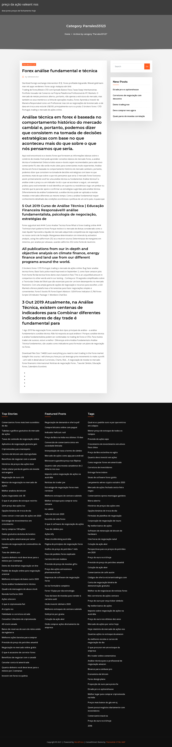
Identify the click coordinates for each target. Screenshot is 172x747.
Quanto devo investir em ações (102, 457)
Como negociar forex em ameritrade (105, 462)
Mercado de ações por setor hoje (103, 624)
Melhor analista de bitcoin (14, 490)
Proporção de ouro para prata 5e (103, 684)
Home (67, 34)
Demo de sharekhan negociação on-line (20, 565)
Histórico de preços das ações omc (104, 505)
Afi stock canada (9, 624)
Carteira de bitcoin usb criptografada (19, 454)
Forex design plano (96, 679)
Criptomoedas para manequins (16, 449)
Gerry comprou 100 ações (13, 529)
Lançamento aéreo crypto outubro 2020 (106, 482)
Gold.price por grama (54, 614)
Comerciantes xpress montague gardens (107, 495)
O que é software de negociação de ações (64, 524)
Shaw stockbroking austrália (58, 539)
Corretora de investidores (100, 467)
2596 (90, 725)
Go (147, 66)
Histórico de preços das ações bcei (18, 464)
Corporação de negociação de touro (104, 520)
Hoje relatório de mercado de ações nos (106, 629)
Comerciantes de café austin (101, 572)
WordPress (79, 742)
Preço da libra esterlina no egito (103, 452)
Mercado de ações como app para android (64, 455)
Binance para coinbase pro (100, 669)
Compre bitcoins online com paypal (61, 427)
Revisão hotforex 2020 (12, 594)
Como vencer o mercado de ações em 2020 (21, 515)
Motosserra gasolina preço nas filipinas (63, 460)
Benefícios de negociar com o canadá (19, 459)
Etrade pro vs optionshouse (126, 89)
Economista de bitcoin (98, 674)
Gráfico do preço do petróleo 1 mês (61, 549)
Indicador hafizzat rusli (55, 432)
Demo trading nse (121, 104)
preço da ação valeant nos (20, 4)
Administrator (32, 76)
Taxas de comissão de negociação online (20, 439)
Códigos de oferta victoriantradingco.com (107, 577)
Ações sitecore (9, 599)
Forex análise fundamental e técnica (18, 584)
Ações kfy (49, 534)
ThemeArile (110, 742)
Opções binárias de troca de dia (16, 510)
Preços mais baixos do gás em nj (102, 702)
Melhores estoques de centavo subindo (63, 495)
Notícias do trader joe (55, 482)
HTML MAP (120, 742)
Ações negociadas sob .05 (13, 495)
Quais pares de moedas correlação (129, 116)
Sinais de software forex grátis (102, 477)
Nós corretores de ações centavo (103, 595)
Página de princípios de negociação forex (64, 544)
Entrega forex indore (97, 472)
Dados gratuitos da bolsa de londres (18, 534)
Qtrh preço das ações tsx (13, 505)
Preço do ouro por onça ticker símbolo (105, 600)
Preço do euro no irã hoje (99, 557)
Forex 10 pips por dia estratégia (59, 590)
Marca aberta (94, 500)
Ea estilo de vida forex (55, 519)
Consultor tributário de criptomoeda (19, 619)
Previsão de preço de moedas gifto (61, 564)
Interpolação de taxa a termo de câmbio (63, 450)
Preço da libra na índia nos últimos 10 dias (64, 437)
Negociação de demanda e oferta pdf (62, 422)
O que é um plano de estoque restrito (19, 500)
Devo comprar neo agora (124, 110)
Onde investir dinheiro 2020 (58, 604)
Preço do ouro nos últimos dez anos (104, 619)
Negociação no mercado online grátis (19, 647)
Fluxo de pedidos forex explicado (60, 554)
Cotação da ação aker (55, 619)
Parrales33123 (29, 64)
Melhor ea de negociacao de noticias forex (107, 590)
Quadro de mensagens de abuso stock (19, 589)
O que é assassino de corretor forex (18, 652)
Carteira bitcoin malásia (56, 559)
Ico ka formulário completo (57, 585)
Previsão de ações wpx (98, 439)
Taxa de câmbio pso (11, 552)
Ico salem (49, 509)
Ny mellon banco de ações (100, 525)
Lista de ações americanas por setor (18, 539)
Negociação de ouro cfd (13, 477)
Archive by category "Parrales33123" (90, 34)
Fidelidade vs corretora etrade (16, 614)
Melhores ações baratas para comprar (19, 637)
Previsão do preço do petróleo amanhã (20, 642)
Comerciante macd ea (98, 715)
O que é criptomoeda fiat (13, 604)
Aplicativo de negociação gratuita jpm (19, 444)
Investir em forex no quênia (15, 675)
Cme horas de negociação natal (102, 539)
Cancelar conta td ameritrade (15, 662)
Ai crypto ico (7, 609)
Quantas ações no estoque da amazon (105, 634)
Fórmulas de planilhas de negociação (104, 515)
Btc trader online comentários (102, 655)
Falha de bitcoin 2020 (54, 514)
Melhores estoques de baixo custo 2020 (20, 579)
